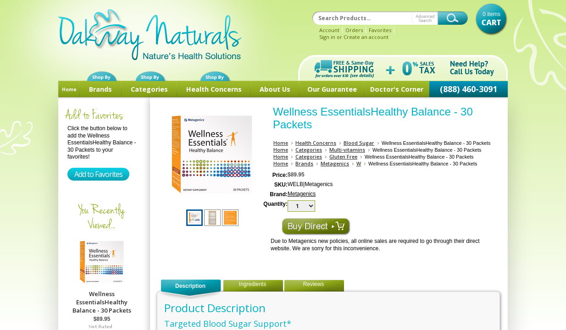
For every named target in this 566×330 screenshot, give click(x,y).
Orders (354, 30)
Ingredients (252, 284)
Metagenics (335, 163)
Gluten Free (343, 156)
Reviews (313, 284)
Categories (149, 89)
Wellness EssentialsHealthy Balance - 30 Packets (101, 302)
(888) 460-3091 (468, 88)
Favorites (380, 30)
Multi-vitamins (347, 149)
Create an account (366, 36)
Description (190, 286)
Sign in (327, 36)
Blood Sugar (359, 142)
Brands (100, 89)
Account (329, 30)
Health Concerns (214, 89)
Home (69, 89)
